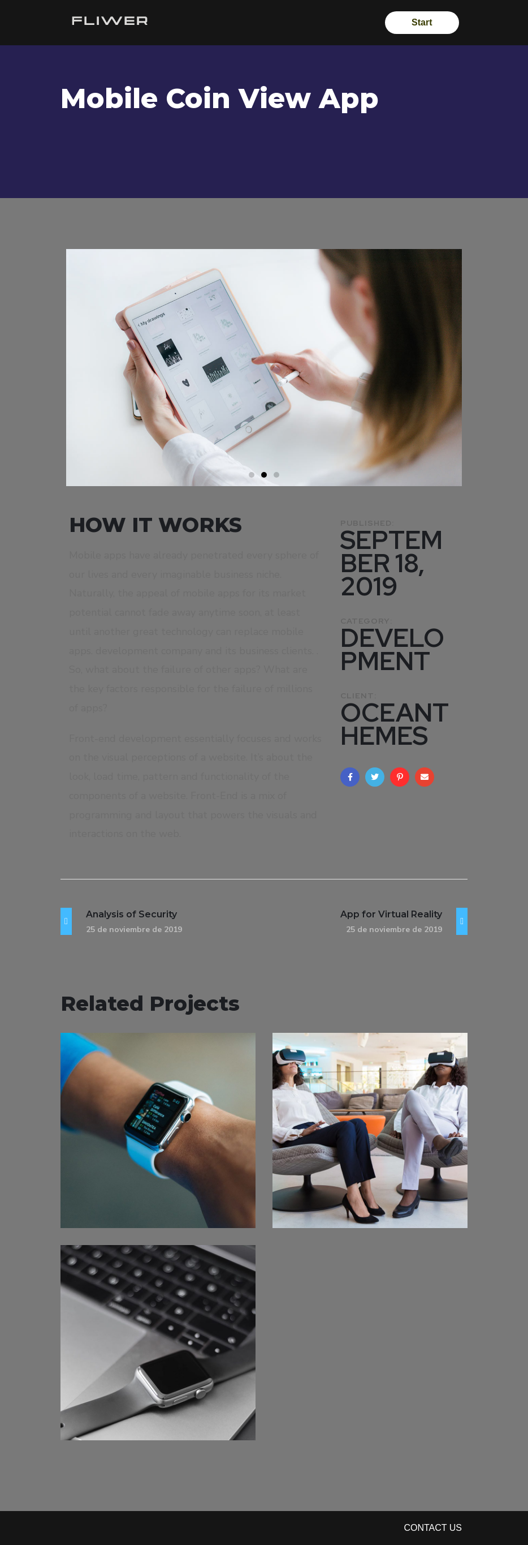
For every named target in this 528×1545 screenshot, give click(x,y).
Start (421, 22)
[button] (251, 475)
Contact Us (433, 1528)
